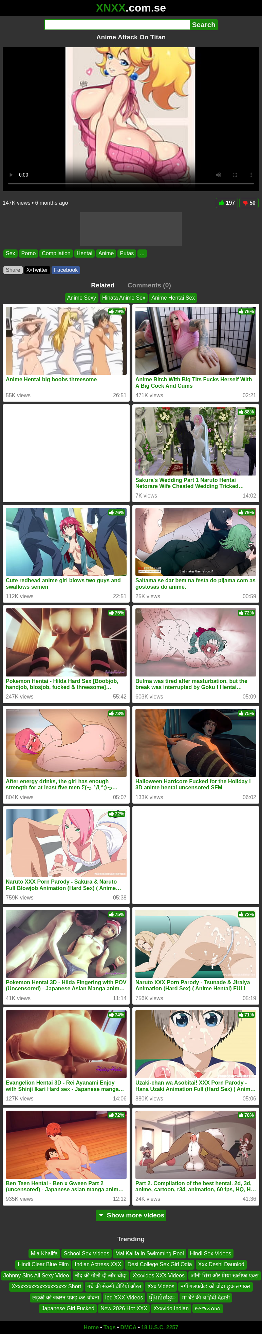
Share (13, 270)
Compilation (56, 253)
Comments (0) (149, 285)
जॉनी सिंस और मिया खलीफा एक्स (225, 1275)
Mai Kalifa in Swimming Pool (149, 1253)
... (142, 253)
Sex (10, 253)
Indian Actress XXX (98, 1264)
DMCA (128, 1327)
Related (102, 285)
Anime (106, 253)
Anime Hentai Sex (173, 298)
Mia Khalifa (44, 1253)
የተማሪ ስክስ (207, 1308)
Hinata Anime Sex (123, 298)
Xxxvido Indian (171, 1308)
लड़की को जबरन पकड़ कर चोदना (65, 1297)
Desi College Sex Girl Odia (159, 1264)
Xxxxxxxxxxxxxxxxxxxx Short (46, 1286)
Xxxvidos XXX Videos (159, 1275)
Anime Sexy (81, 298)
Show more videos (131, 1215)
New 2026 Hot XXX (123, 1308)
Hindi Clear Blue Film (43, 1264)
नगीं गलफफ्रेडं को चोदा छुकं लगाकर (215, 1286)
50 (249, 203)
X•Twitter (37, 270)
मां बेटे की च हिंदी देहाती (205, 1297)
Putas (127, 253)
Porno (28, 253)
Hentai (84, 253)
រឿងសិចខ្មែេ (162, 1297)
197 (227, 203)
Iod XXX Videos (124, 1297)
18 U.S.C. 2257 (159, 1327)
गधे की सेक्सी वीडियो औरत (114, 1286)
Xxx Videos (160, 1286)
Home (91, 1327)
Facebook (66, 270)
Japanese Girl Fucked (67, 1308)
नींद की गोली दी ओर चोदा (100, 1275)
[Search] (117, 24)
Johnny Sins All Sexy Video (36, 1275)
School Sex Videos (86, 1253)
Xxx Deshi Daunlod (221, 1264)
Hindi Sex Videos (210, 1253)
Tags (110, 1327)
